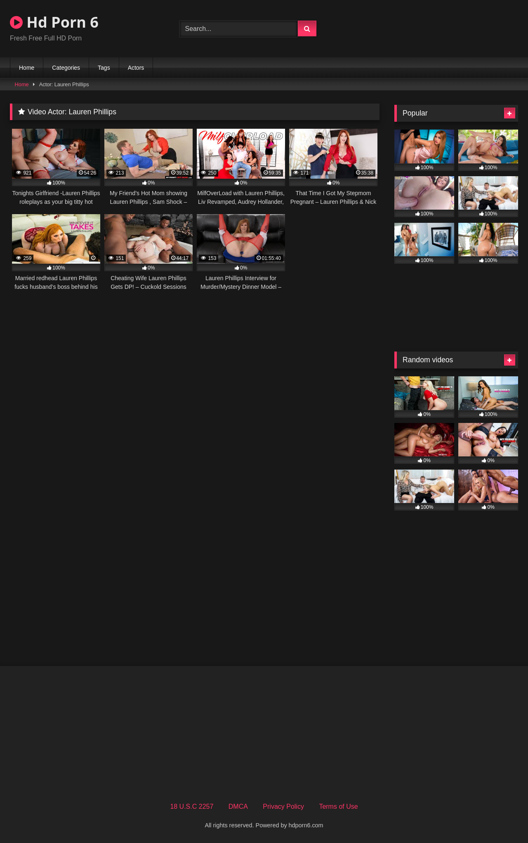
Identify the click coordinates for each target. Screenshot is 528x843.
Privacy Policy (283, 806)
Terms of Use (338, 806)
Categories (66, 67)
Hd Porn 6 (54, 22)
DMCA (238, 806)
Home (26, 67)
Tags (104, 67)
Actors (136, 67)
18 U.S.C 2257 (191, 806)
